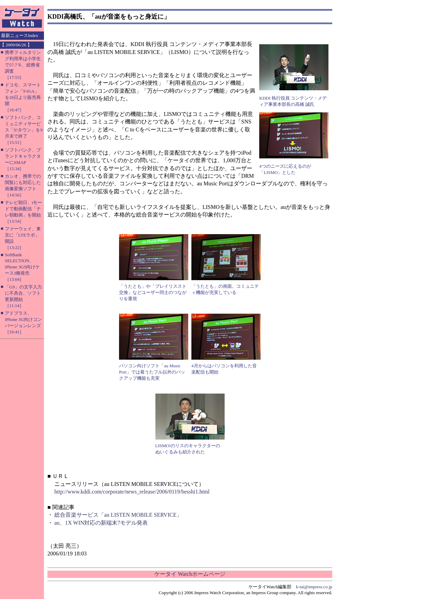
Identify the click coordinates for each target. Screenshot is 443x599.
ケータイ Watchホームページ (189, 574)
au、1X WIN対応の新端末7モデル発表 (101, 523)
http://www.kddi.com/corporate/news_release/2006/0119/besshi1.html (132, 492)
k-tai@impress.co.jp (314, 586)
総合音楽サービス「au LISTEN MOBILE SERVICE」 (118, 515)
